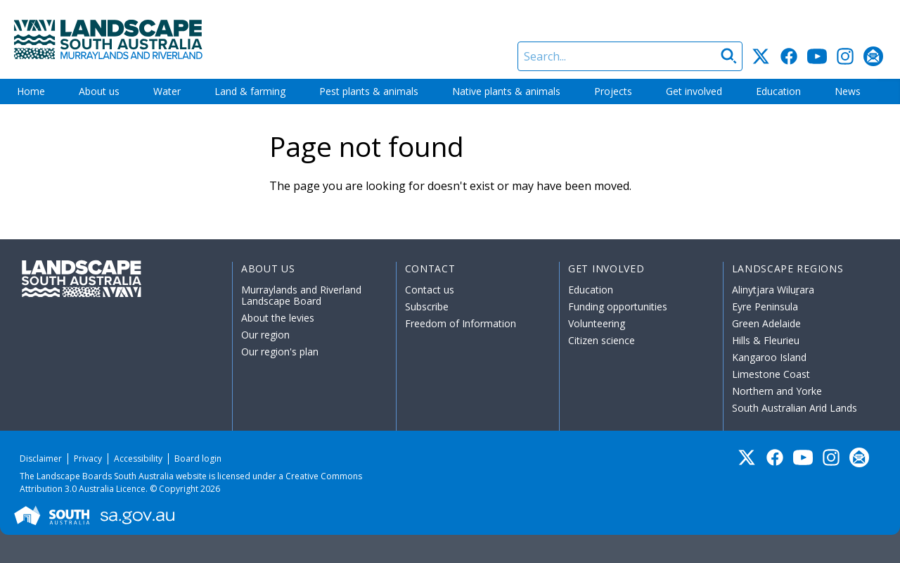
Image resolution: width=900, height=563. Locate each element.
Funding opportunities (617, 306)
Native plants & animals (506, 91)
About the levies (277, 317)
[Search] (630, 56)
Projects (613, 91)
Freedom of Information (460, 323)
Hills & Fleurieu (765, 340)
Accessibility (138, 458)
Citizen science (601, 340)
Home (31, 91)
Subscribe (427, 306)
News (848, 91)
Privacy (88, 458)
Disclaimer (41, 458)
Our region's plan (280, 351)
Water (167, 91)
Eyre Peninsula (765, 306)
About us (99, 91)
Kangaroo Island (769, 357)
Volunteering (596, 323)
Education (778, 91)
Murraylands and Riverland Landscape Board (301, 295)
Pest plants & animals (368, 91)
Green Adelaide (766, 323)
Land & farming (249, 91)
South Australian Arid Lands (794, 408)
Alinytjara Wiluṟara (773, 289)
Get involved (694, 91)
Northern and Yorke (777, 391)
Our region (265, 334)
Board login (197, 458)
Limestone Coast (771, 374)
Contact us (429, 289)
